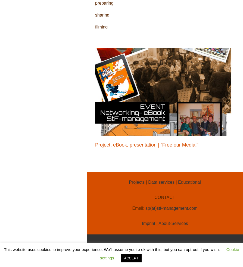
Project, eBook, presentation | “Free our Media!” (146, 145)
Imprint (148, 223)
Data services (161, 182)
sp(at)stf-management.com (171, 208)
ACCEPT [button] (131, 258)
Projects (137, 182)
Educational (189, 182)
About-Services (173, 223)
